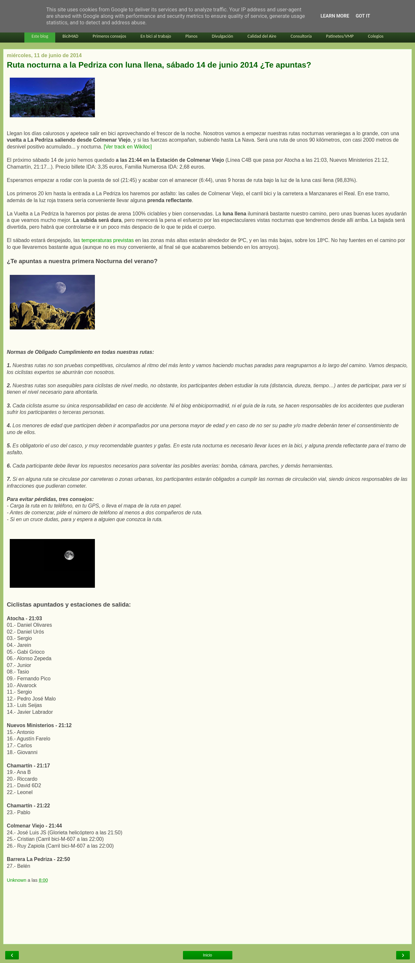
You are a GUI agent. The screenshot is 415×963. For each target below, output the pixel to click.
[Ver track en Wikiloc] (128, 146)
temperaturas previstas (108, 240)
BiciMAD (70, 36)
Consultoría (301, 36)
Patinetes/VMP (340, 36)
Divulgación (222, 36)
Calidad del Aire (261, 36)
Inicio (207, 955)
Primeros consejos (109, 36)
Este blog (40, 36)
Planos (191, 36)
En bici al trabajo (155, 36)
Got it (363, 16)
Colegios (375, 36)
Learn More (334, 16)
